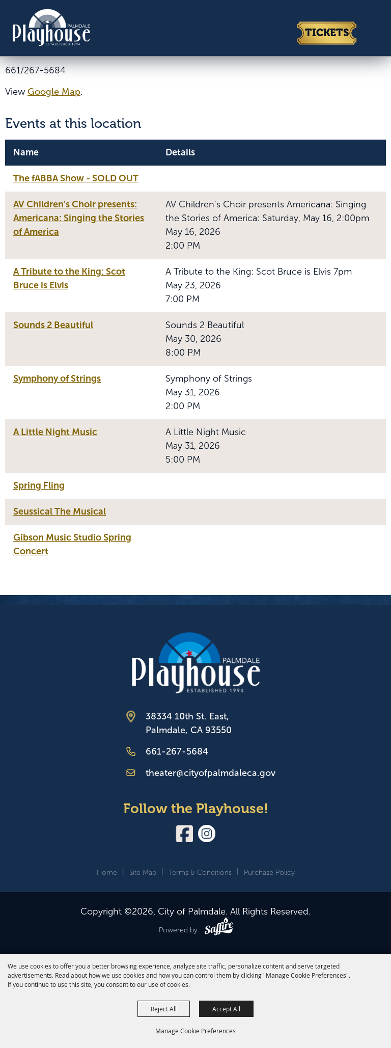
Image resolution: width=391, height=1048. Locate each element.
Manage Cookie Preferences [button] (195, 1031)
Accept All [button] (226, 1009)
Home (107, 872)
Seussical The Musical (59, 511)
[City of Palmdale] (51, 27)
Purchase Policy (269, 872)
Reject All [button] (164, 1009)
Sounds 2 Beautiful (53, 325)
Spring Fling (39, 485)
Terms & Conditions (200, 872)
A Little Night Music (55, 432)
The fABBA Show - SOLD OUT (75, 178)
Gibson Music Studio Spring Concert (72, 544)
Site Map (142, 872)
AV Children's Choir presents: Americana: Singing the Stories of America (78, 218)
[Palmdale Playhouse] (196, 662)
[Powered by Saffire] (219, 928)
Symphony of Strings (57, 378)
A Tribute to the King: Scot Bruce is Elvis (69, 278)
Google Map (53, 92)
